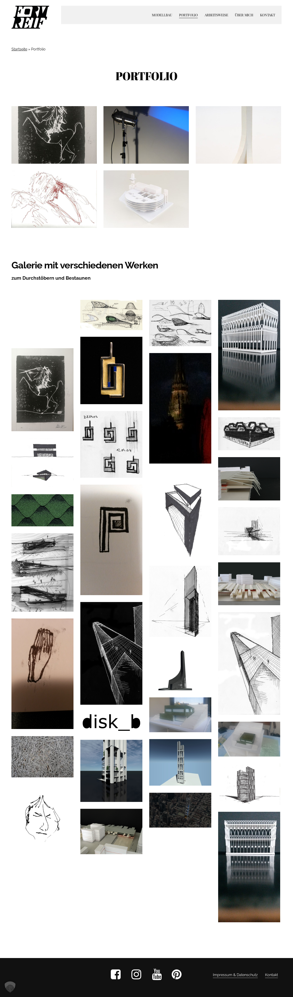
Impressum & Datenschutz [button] (235, 975)
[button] (10, 987)
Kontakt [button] (271, 975)
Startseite (19, 49)
